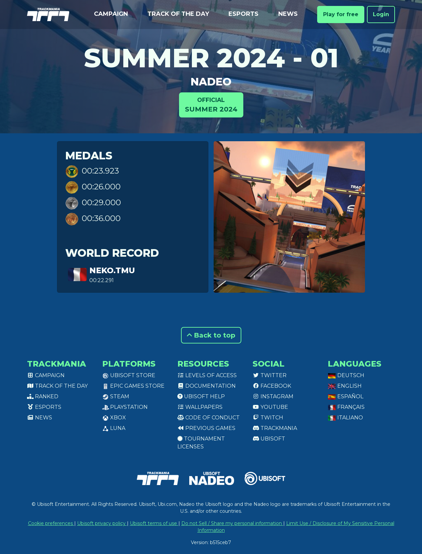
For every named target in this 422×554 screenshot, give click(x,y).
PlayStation (125, 407)
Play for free (340, 14)
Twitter (269, 375)
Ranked (42, 396)
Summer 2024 (211, 104)
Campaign (111, 13)
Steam (115, 396)
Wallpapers (200, 407)
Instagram (273, 396)
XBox (114, 417)
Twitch (268, 417)
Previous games (206, 428)
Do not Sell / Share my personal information (232, 523)
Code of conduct (208, 417)
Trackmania (275, 428)
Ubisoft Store (128, 375)
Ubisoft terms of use (154, 523)
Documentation (206, 386)
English (345, 386)
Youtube (270, 407)
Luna (113, 428)
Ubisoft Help (201, 396)
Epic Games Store (133, 386)
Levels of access (207, 375)
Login (381, 14)
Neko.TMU (112, 270)
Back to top (211, 335)
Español (345, 396)
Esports (243, 13)
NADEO (211, 81)
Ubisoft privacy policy (102, 523)
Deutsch (346, 375)
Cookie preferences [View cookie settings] (51, 523)
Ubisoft (269, 439)
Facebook (272, 386)
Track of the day (178, 13)
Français (346, 407)
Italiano (345, 417)
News (288, 13)
